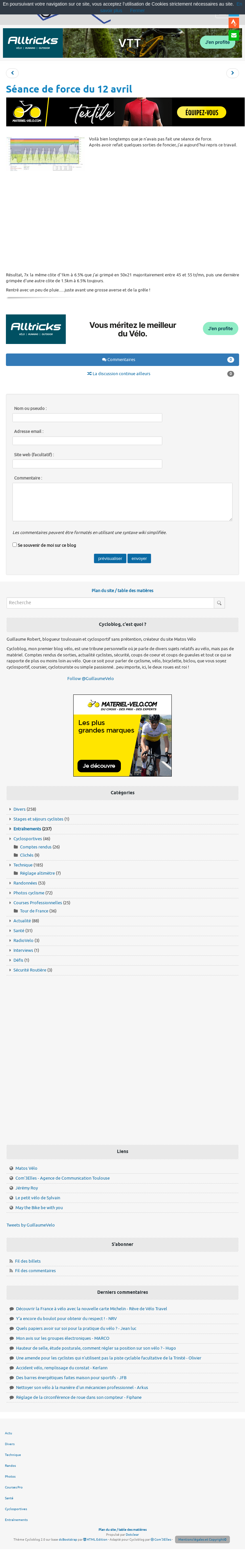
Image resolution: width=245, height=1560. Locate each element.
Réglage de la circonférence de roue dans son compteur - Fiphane (79, 1397)
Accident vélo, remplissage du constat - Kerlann (61, 1368)
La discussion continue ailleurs (160, 374)
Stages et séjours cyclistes (38, 819)
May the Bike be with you (39, 1207)
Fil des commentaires (35, 1270)
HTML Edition (95, 1539)
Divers (19, 809)
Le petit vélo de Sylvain (37, 1198)
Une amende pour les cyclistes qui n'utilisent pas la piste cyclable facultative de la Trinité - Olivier (108, 1358)
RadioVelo (23, 940)
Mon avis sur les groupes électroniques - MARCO (62, 1338)
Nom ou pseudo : (30, 408)
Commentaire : (28, 478)
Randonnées (25, 883)
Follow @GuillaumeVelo (90, 678)
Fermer (137, 10)
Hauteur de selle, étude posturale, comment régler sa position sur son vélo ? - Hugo (96, 1348)
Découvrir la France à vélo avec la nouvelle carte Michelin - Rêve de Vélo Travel (91, 1309)
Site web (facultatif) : (34, 455)
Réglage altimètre (37, 873)
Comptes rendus (36, 847)
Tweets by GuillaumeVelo (31, 1225)
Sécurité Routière (29, 970)
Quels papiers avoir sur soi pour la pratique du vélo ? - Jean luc (76, 1328)
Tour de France (34, 911)
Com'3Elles (161, 1539)
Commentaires (168, 360)
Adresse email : (28, 431)
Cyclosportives (27, 839)
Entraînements (27, 829)
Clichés (26, 855)
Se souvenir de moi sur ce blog (47, 545)
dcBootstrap (68, 1539)
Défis (18, 960)
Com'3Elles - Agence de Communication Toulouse (62, 1178)
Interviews (23, 950)
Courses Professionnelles (37, 903)
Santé (18, 930)
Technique (23, 865)
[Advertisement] (122, 221)
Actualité (22, 921)
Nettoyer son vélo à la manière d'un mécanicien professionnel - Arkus (82, 1387)
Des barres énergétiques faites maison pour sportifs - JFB (71, 1377)
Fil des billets (28, 1261)
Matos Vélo (26, 1168)
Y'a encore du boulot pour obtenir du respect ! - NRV (66, 1318)
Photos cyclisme (28, 893)
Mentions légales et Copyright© (202, 1539)
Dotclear (132, 1534)
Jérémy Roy (26, 1188)
